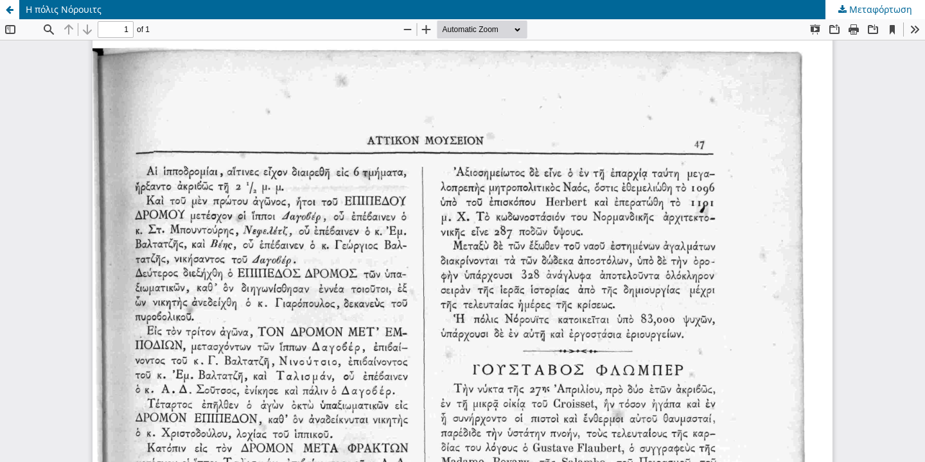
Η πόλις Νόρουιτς (63, 9)
